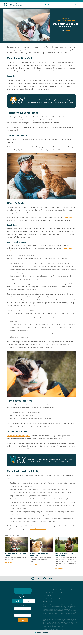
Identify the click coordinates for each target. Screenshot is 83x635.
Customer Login (75, 1)
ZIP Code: (22, 612)
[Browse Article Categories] (41, 632)
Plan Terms (49, 1)
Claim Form (53, 589)
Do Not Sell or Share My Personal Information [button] (53, 593)
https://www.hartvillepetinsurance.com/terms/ (55, 607)
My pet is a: (22, 597)
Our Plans (48, 5)
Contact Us (66, 1)
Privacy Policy (71, 589)
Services (56, 5)
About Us (42, 1)
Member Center (46, 589)
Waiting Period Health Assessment (50, 601)
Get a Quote (75, 5)
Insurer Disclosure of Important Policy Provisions (53, 599)
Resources (65, 5)
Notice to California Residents (49, 595)
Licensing (65, 589)
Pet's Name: (22, 605)
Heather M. (67, 30)
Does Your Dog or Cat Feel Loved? (65, 20)
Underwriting (57, 1)
